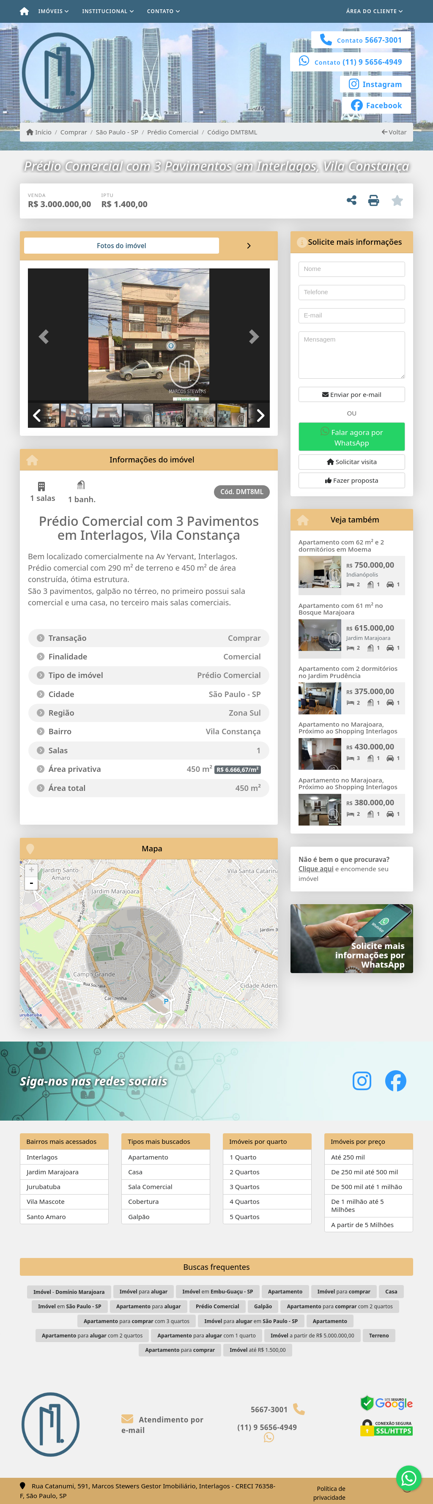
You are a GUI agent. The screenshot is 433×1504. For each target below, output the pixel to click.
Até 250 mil (348, 1157)
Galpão (139, 1216)
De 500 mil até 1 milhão (366, 1186)
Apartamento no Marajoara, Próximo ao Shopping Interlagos (348, 728)
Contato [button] (160, 11)
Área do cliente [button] (371, 11)
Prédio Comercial (172, 132)
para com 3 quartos (136, 1321)
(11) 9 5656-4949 (372, 62)
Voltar (394, 132)
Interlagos (42, 1157)
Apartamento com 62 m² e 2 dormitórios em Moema (341, 545)
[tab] (55, 246)
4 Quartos (245, 1201)
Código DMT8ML (232, 132)
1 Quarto (243, 1157)
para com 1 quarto (207, 1335)
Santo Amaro (46, 1216)
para (143, 1291)
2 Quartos (245, 1172)
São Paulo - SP (117, 132)
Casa (135, 1172)
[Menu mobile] (24, 11)
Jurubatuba (43, 1186)
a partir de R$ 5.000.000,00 (312, 1335)
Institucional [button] (105, 11)
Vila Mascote (46, 1201)
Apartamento (148, 1157)
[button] (46, 336)
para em (251, 1321)
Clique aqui (316, 868)
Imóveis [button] (50, 11)
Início (39, 132)
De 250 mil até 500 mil (364, 1172)
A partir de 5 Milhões (362, 1224)
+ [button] (31, 870)
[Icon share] (375, 83)
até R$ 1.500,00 (258, 1350)
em (218, 1291)
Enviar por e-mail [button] (351, 394)
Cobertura (143, 1201)
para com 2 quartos (340, 1306)
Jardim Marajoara (53, 1172)
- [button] (31, 883)
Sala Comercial (150, 1186)
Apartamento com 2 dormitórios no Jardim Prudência (348, 672)
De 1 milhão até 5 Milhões (357, 1205)
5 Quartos (245, 1216)
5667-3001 (383, 40)
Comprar (73, 132)
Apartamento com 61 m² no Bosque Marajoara (341, 609)
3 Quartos (245, 1186)
